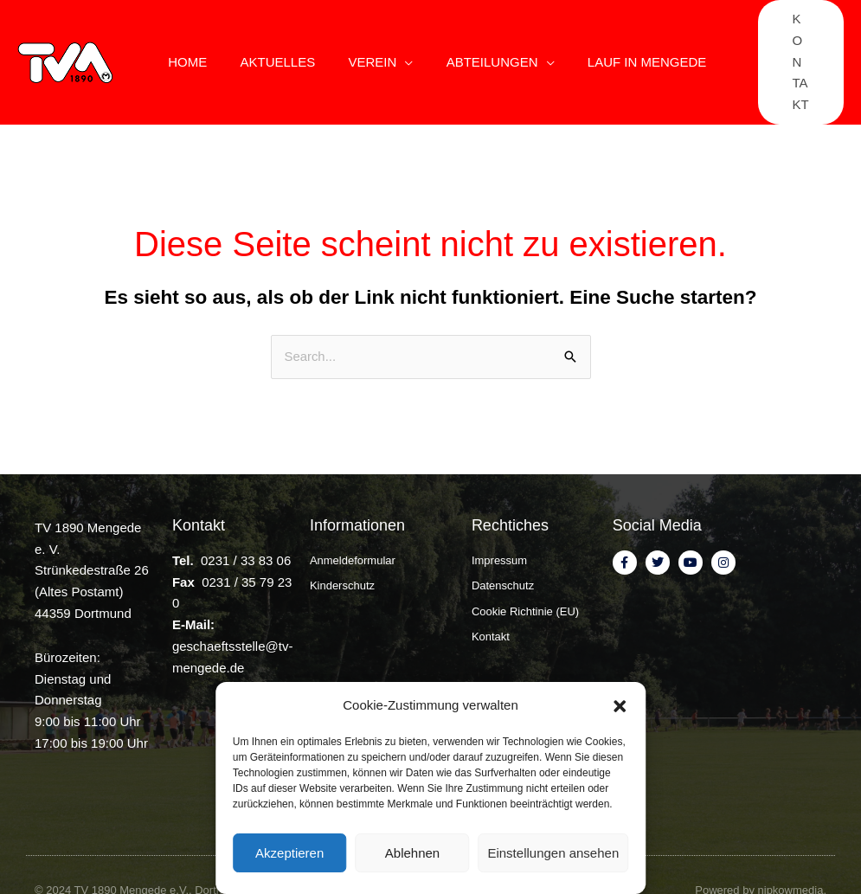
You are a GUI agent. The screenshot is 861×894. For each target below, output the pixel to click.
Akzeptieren (289, 853)
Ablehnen (412, 853)
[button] (619, 706)
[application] (398, 38)
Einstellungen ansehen (553, 853)
